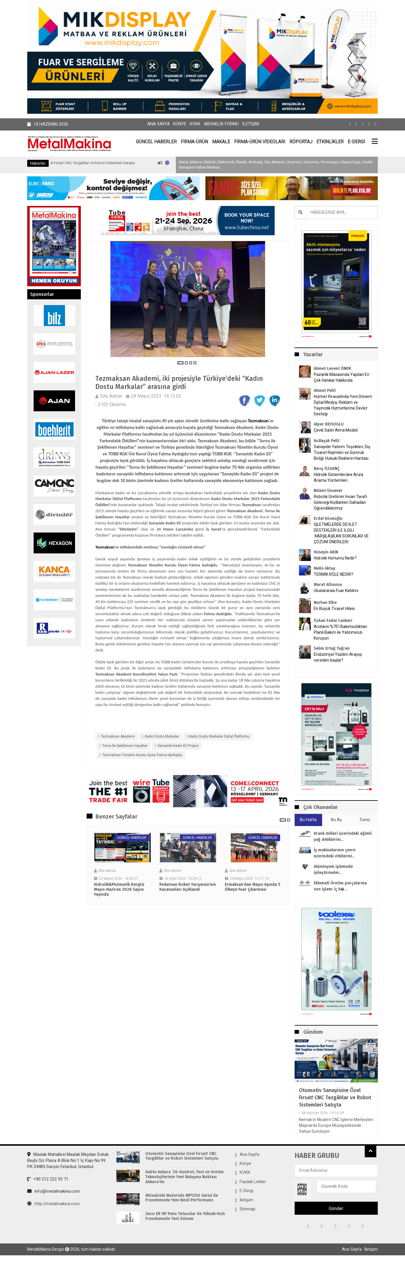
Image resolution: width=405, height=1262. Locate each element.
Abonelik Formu (221, 123)
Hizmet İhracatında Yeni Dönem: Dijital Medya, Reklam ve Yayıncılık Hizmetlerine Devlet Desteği (343, 405)
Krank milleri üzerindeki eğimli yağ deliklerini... (343, 836)
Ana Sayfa (158, 123)
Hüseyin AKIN (326, 552)
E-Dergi (246, 1190)
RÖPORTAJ (300, 141)
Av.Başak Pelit (327, 440)
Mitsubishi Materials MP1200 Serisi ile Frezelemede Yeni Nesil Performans (181, 1198)
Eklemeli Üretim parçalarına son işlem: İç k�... (340, 886)
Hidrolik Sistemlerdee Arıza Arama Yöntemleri (338, 477)
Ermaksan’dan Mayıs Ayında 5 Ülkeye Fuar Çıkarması (252, 888)
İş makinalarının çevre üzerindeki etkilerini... (334, 853)
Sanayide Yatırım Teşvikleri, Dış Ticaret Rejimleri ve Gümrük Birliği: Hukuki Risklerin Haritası (342, 452)
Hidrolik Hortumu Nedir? (335, 558)
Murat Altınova (328, 584)
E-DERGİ (356, 141)
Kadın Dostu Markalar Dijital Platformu (219, 737)
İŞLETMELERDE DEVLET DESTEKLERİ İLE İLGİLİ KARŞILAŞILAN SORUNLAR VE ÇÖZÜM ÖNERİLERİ (341, 533)
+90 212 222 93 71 (47, 1179)
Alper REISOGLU (329, 424)
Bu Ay (336, 819)
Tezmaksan (258, 421)
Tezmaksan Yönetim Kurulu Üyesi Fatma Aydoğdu (142, 756)
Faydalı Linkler (253, 1181)
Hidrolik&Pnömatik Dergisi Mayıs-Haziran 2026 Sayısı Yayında (119, 890)
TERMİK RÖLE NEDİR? (333, 574)
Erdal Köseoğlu (328, 518)
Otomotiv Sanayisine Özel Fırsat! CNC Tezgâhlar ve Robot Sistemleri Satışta (97, 163)
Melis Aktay (324, 568)
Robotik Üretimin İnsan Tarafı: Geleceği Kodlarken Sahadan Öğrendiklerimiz (341, 502)
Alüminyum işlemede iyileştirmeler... (333, 869)
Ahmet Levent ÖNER (332, 368)
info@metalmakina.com (53, 1191)
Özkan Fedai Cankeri (333, 620)
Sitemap (247, 1209)
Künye (179, 123)
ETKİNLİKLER (330, 141)
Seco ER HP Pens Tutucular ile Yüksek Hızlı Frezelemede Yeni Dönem (185, 1216)
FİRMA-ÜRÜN (194, 141)
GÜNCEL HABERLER (156, 141)
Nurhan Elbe (325, 602)
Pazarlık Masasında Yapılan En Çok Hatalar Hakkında (341, 377)
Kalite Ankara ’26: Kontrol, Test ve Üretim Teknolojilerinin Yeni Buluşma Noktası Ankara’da (184, 1177)
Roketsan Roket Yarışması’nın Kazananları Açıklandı (187, 888)
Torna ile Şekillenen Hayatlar (124, 746)
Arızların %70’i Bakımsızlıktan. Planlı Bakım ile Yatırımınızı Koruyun (341, 632)
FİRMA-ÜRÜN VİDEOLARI (259, 141)
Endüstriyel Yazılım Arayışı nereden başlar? (338, 657)
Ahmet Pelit (325, 390)
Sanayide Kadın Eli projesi (178, 746)
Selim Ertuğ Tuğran (332, 648)
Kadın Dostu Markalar (162, 737)
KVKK (195, 123)
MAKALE (221, 141)
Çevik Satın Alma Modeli (336, 430)
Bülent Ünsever (328, 490)
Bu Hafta (308, 819)
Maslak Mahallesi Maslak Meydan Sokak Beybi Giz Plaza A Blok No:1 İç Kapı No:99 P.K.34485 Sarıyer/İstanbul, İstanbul (68, 1160)
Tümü (364, 819)
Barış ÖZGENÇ (327, 468)
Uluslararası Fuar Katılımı (336, 590)
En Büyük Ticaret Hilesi (334, 608)
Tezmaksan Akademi (118, 737)
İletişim (250, 123)
